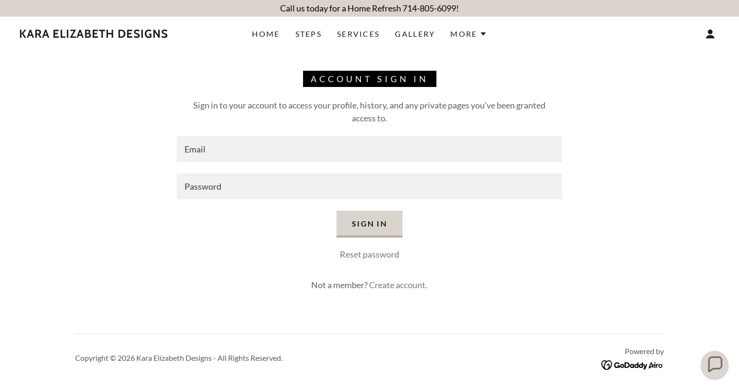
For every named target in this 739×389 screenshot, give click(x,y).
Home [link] (266, 33)
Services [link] (358, 33)
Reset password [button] (369, 254)
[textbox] (369, 149)
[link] (93, 34)
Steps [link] (308, 33)
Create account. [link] (398, 285)
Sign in (369, 223)
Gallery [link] (415, 33)
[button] (468, 34)
